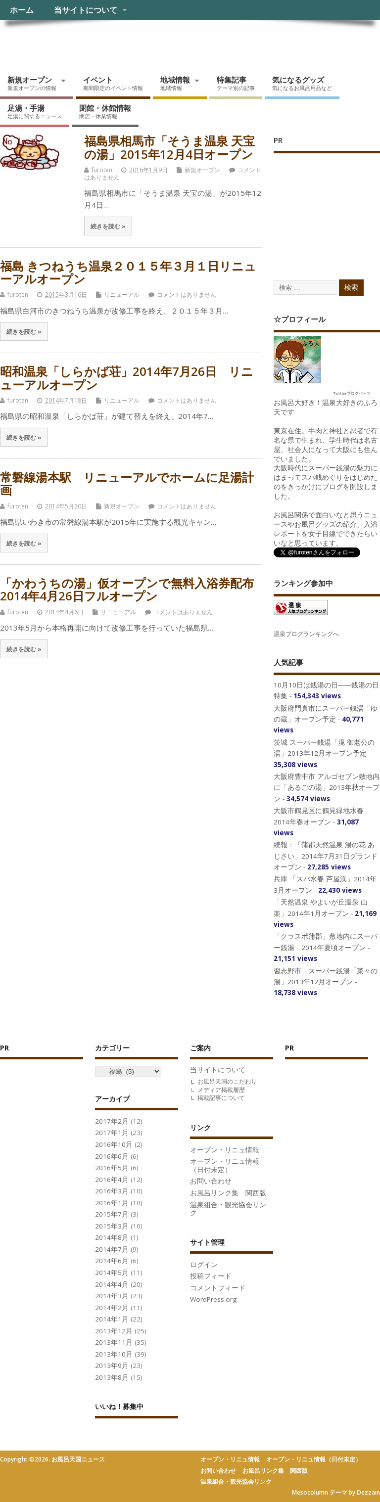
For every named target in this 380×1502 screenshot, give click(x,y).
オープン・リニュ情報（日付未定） (224, 1165)
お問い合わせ (211, 1181)
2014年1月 (112, 1319)
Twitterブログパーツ (352, 393)
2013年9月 (112, 1365)
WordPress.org (213, 1299)
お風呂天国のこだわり (227, 1081)
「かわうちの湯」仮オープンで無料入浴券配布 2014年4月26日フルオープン (127, 589)
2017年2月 (112, 1121)
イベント (113, 83)
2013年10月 (114, 1354)
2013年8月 (112, 1377)
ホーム (22, 9)
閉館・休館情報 (105, 111)
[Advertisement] (327, 206)
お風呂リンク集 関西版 (228, 1192)
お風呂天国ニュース (76, 42)
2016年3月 (112, 1190)
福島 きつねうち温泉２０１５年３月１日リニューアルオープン (128, 272)
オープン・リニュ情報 (224, 1149)
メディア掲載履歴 (221, 1090)
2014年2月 (112, 1307)
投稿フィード (211, 1276)
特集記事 (236, 83)
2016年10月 (114, 1144)
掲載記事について (221, 1097)
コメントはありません (186, 294)
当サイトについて (85, 9)
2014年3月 (112, 1295)
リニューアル (122, 294)
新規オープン (31, 83)
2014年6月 (112, 1260)
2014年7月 (112, 1249)
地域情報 (175, 83)
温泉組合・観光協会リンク (228, 1209)
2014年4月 (112, 1284)
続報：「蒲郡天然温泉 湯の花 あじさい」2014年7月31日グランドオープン (326, 855)
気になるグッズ (302, 83)
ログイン (204, 1264)
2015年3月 (112, 1226)
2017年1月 (112, 1132)
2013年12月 (114, 1330)
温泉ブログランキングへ (306, 634)
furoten (102, 170)
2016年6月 (112, 1156)
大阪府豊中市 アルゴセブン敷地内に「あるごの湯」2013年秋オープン (327, 787)
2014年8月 (112, 1237)
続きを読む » (108, 226)
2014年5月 (112, 1272)
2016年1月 (112, 1202)
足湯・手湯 (34, 111)
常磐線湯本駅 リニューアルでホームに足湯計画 (127, 483)
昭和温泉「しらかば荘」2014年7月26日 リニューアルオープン (126, 377)
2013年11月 (114, 1342)
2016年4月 (112, 1179)
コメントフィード (217, 1287)
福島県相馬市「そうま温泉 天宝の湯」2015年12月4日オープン (169, 147)
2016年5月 (112, 1167)
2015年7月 (112, 1214)
